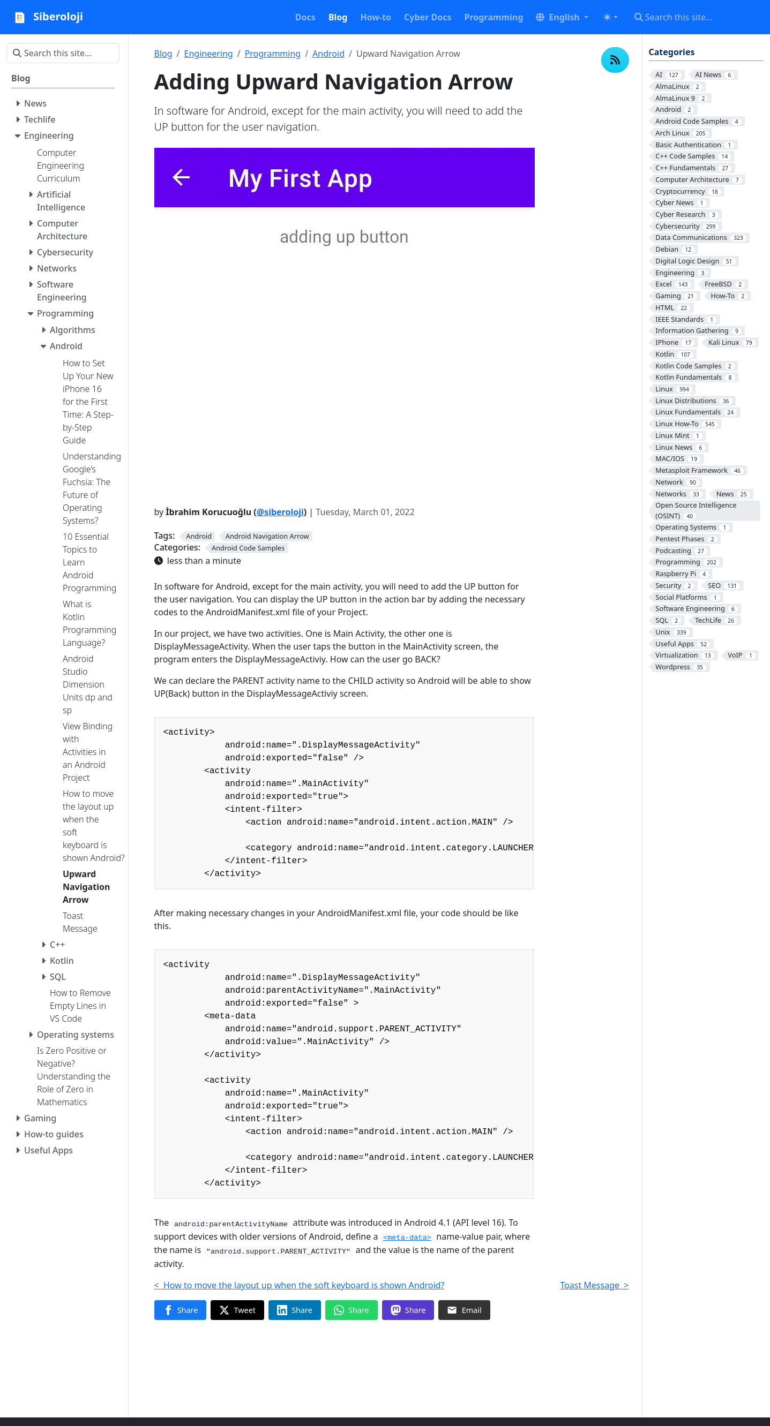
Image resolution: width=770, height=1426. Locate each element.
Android (328, 53)
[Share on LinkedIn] (294, 1310)
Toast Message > (594, 1285)
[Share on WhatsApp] (351, 1310)
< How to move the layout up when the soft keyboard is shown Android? (299, 1285)
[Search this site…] (696, 17)
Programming (273, 53)
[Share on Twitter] (237, 1310)
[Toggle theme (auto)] (610, 17)
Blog (163, 53)
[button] (562, 17)
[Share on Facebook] (180, 1310)
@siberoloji (280, 512)
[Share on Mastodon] (408, 1310)
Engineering (208, 53)
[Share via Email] (464, 1310)
